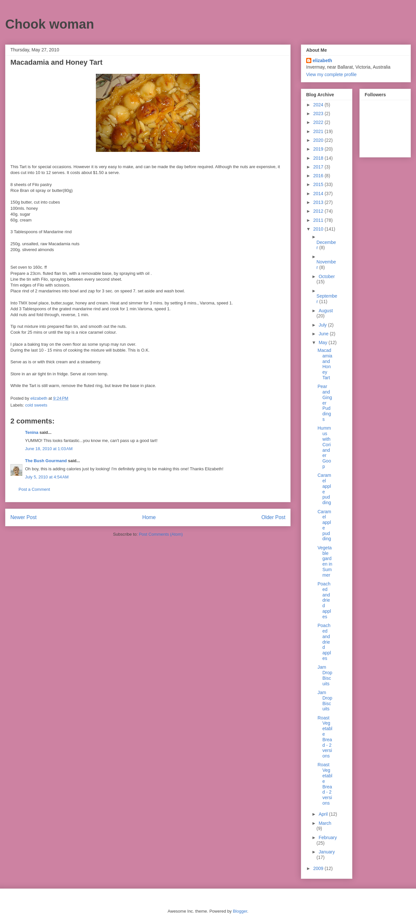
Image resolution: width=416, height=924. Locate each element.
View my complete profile (331, 74)
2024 (319, 104)
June (324, 333)
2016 (319, 175)
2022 (319, 122)
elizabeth (322, 60)
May (323, 342)
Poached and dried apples (324, 600)
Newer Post (23, 517)
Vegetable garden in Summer (325, 561)
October (326, 276)
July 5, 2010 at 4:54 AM (47, 477)
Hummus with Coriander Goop (324, 447)
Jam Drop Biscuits (325, 675)
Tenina (31, 432)
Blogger (240, 911)
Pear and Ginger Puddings (325, 403)
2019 (319, 149)
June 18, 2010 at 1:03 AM (48, 448)
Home (149, 517)
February (327, 837)
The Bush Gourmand (46, 460)
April (323, 814)
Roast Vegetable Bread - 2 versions (325, 737)
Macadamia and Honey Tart (325, 364)
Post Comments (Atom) (161, 534)
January (326, 851)
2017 (319, 166)
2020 (319, 140)
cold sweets (36, 405)
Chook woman (49, 24)
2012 (319, 211)
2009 (319, 868)
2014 (319, 193)
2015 (319, 184)
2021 (319, 131)
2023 (319, 113)
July (323, 325)
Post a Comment (34, 489)
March (324, 823)
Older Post (273, 517)
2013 (319, 202)
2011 (319, 220)
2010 (319, 229)
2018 (319, 158)
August (325, 310)
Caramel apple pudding (324, 489)
